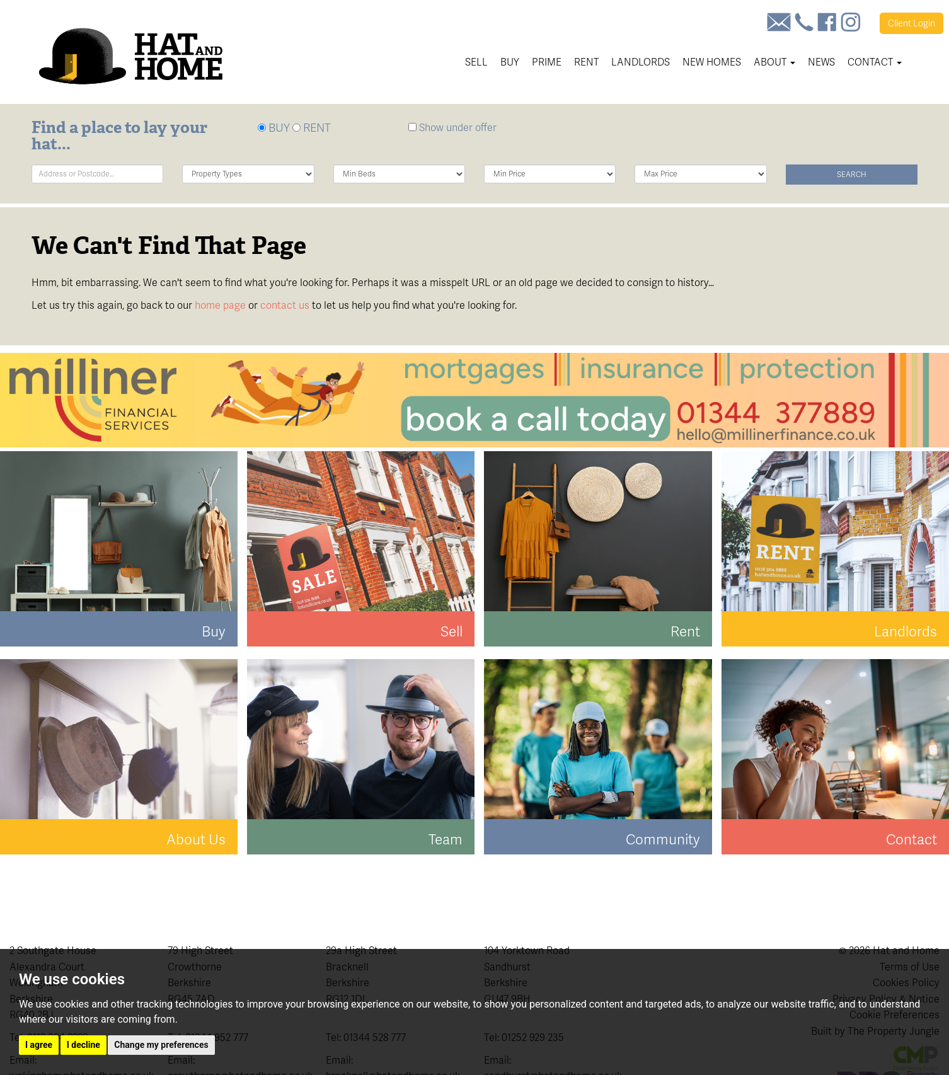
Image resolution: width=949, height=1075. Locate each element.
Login (911, 23)
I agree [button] (38, 1045)
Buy (509, 62)
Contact (875, 62)
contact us (284, 305)
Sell (476, 62)
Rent (586, 62)
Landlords (640, 62)
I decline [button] (83, 1045)
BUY (274, 127)
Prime (546, 62)
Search (851, 175)
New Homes (711, 62)
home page (220, 305)
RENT (311, 127)
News (821, 62)
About (774, 62)
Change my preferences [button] (161, 1045)
